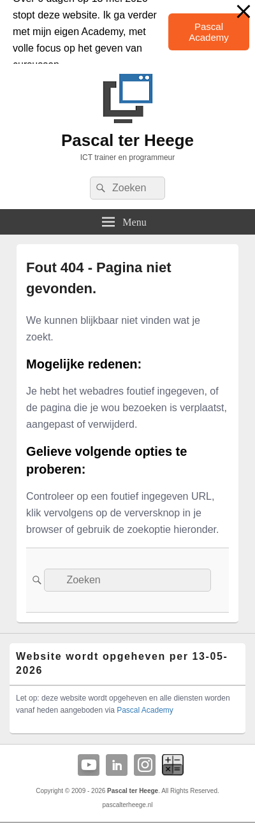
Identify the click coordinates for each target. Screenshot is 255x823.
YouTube (88, 765)
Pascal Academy (209, 32)
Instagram (145, 765)
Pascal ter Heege (127, 140)
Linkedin (116, 765)
